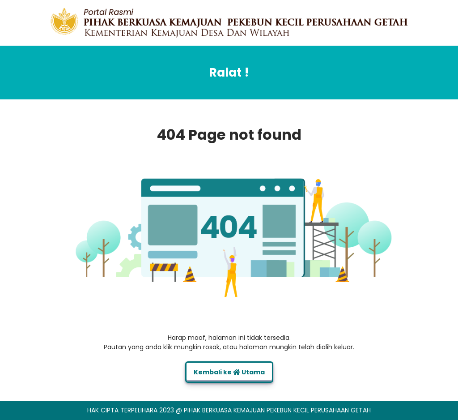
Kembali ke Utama (229, 372)
